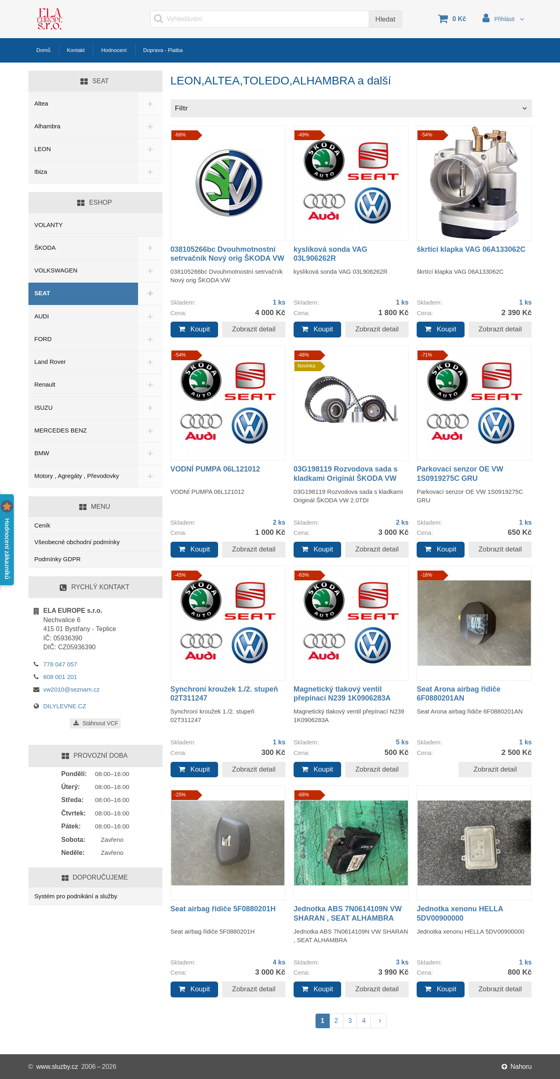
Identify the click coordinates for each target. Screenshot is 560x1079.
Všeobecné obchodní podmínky (77, 541)
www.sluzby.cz (57, 1066)
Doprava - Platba (180, 50)
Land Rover (50, 361)
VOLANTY (49, 224)
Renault (45, 384)
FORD (43, 338)
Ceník (42, 525)
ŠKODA (45, 247)
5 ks (402, 742)
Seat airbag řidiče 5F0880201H (223, 909)
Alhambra (48, 126)
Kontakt (81, 50)
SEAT (42, 293)
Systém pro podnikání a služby (76, 896)
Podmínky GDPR (58, 559)
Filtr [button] (181, 108)
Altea (41, 103)
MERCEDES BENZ (61, 430)
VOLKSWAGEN (56, 270)
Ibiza (41, 171)
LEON (43, 148)
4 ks (279, 962)
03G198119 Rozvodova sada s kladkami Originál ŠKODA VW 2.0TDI (346, 478)
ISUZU (44, 407)
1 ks (279, 302)
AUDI (42, 316)
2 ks (279, 522)
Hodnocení (124, 50)
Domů (45, 50)
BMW (42, 453)
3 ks (402, 962)
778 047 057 (60, 664)
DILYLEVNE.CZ (64, 706)
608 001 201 (60, 676)
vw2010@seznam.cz (71, 689)
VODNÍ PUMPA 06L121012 (215, 469)
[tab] (351, 108)
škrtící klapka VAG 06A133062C (471, 249)
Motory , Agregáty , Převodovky (77, 475)
